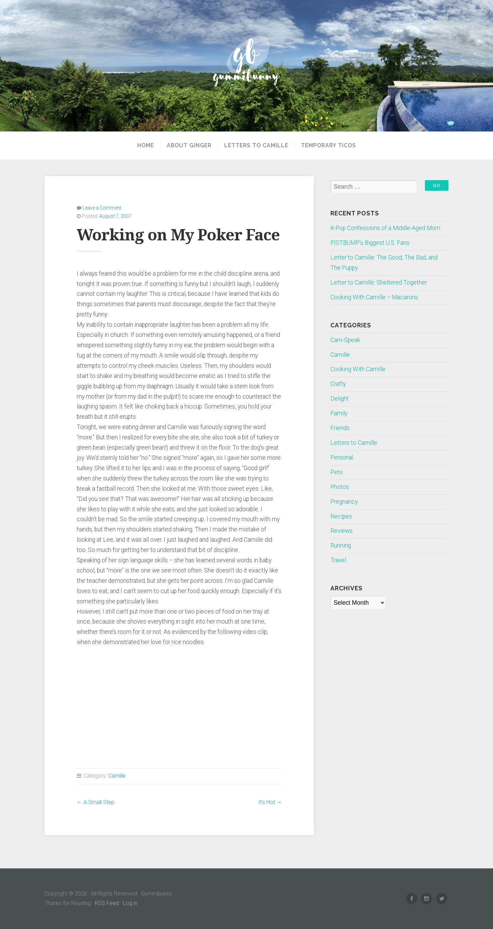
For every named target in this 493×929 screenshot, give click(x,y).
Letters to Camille (256, 145)
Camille (117, 776)
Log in (130, 903)
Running (340, 545)
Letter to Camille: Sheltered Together (378, 282)
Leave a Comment (102, 208)
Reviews (341, 530)
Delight (339, 398)
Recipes (341, 516)
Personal (341, 457)
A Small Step (99, 802)
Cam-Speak (345, 340)
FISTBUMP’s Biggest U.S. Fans (369, 242)
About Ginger (189, 145)
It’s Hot (266, 802)
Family (338, 413)
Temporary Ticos (328, 145)
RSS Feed (107, 903)
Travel (338, 560)
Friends (340, 428)
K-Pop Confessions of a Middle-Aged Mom (385, 228)
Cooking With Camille (357, 369)
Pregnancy (344, 501)
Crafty (338, 383)
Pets (336, 472)
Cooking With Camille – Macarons (374, 297)
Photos (339, 487)
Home (145, 145)
